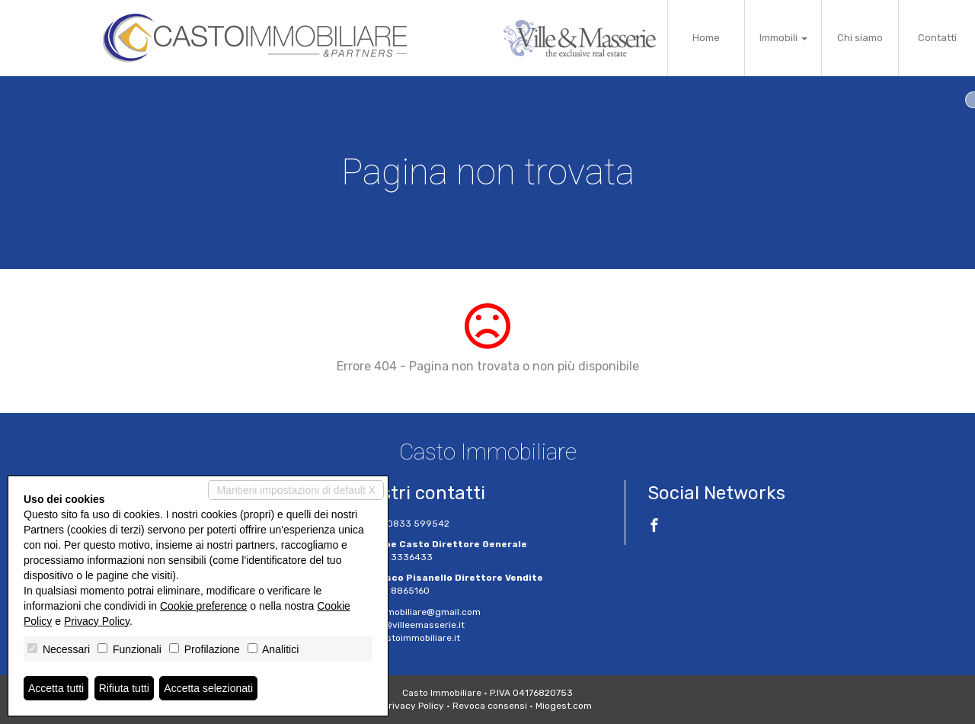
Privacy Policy (413, 705)
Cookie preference (203, 606)
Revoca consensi (489, 705)
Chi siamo (860, 37)
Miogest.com (563, 705)
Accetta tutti (56, 688)
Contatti (937, 37)
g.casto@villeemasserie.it (407, 625)
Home (706, 37)
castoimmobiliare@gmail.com (415, 612)
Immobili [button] (783, 37)
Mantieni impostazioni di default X (296, 490)
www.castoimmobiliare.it (405, 638)
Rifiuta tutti (124, 688)
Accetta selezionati (208, 688)
